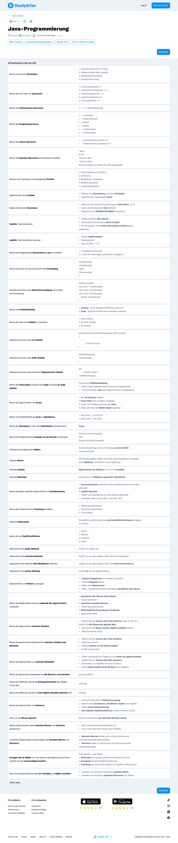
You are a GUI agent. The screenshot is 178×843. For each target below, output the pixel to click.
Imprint (33, 837)
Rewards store (13, 810)
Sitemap (69, 837)
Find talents (36, 806)
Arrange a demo (38, 813)
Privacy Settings (56, 837)
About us (42, 837)
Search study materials (16, 806)
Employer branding (39, 810)
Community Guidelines (16, 813)
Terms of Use (13, 837)
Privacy (24, 837)
